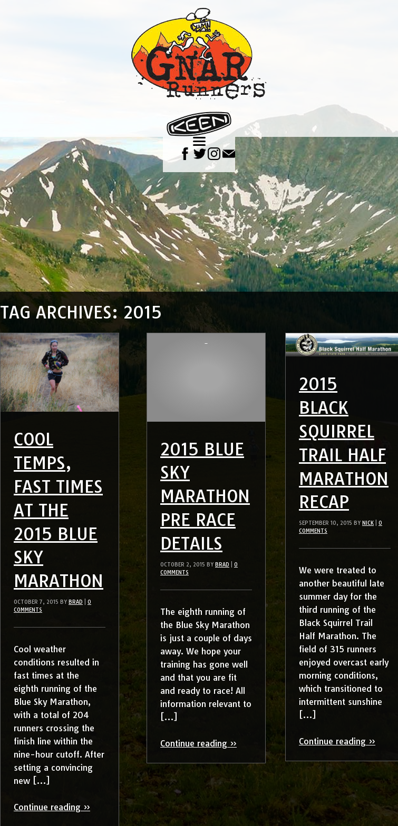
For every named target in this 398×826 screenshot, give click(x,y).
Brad (76, 602)
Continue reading (52, 807)
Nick (368, 523)
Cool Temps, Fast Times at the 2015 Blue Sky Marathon (58, 510)
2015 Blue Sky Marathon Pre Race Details (205, 496)
